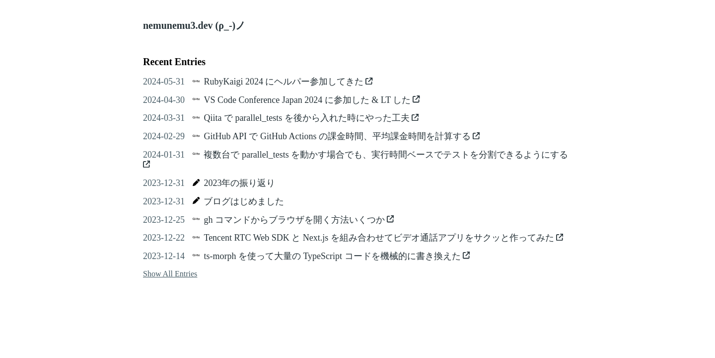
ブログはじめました (244, 201)
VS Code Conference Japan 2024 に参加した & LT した (312, 100)
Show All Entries (170, 273)
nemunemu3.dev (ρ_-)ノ (194, 25)
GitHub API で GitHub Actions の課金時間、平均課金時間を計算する (342, 136)
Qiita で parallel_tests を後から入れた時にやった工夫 (311, 118)
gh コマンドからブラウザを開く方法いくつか (299, 220)
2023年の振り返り (239, 183)
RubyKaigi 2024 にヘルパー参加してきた (288, 82)
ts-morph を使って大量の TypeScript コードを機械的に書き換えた (337, 256)
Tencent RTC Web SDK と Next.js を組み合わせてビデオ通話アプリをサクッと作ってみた (383, 238)
